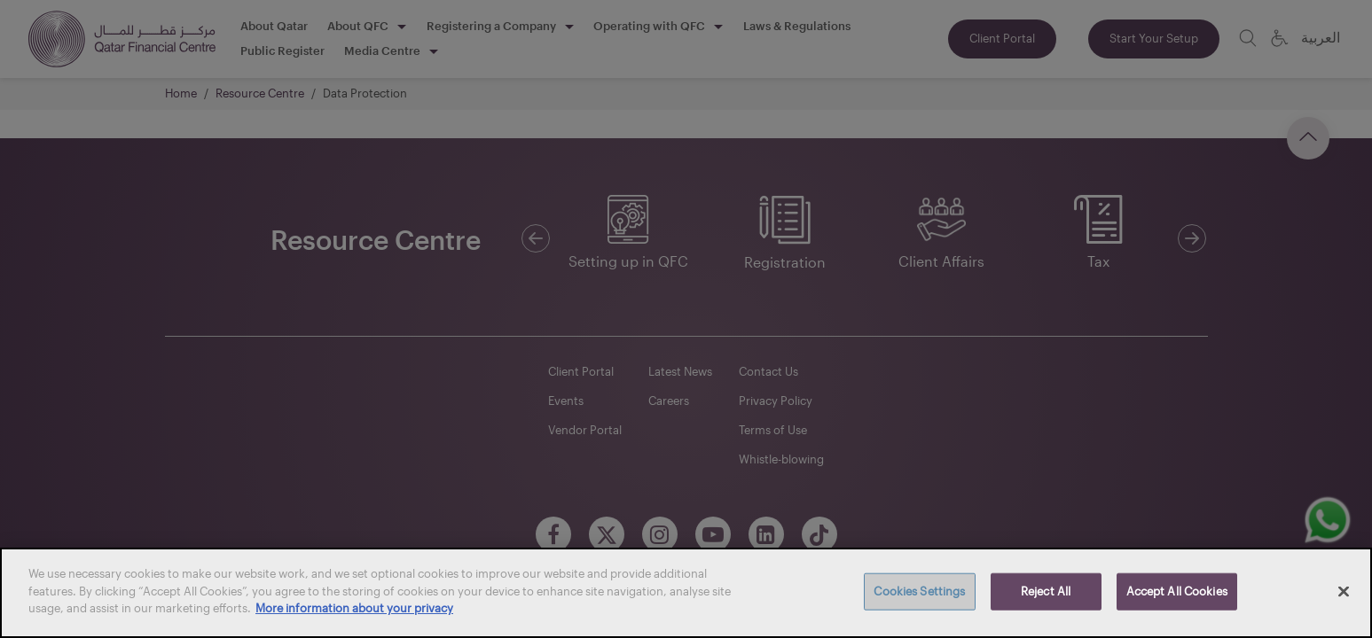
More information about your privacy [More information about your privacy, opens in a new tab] (354, 608)
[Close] (1343, 591)
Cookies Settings (919, 591)
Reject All (1045, 591)
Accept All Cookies (1176, 591)
